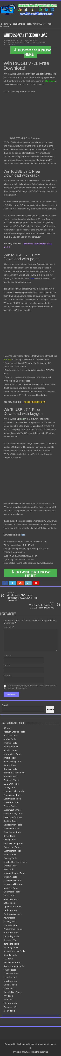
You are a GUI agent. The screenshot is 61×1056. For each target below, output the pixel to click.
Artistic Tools (10, 758)
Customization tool (12, 810)
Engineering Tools (12, 847)
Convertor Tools (11, 802)
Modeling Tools (11, 888)
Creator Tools (10, 806)
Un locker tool (10, 977)
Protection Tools (11, 932)
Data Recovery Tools (13, 813)
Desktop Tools (10, 821)
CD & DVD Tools (11, 784)
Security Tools (10, 955)
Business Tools (10, 776)
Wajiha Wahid (12, 40)
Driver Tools (9, 836)
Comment (9, 627)
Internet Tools (10, 877)
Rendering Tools (11, 944)
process (7, 359)
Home (4, 24)
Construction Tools (12, 799)
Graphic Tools (10, 865)
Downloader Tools (12, 832)
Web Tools (9, 999)
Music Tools (9, 895)
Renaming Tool (11, 940)
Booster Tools (10, 769)
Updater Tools (10, 985)
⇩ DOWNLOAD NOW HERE (32, 52)
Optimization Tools (12, 906)
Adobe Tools (10, 739)
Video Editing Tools (12, 992)
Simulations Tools (12, 962)
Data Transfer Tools (13, 817)
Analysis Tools (10, 743)
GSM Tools (9, 869)
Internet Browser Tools (14, 873)
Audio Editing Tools (13, 761)
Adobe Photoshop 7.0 (35, 402)
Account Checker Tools (14, 732)
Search (5, 705)
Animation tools (11, 746)
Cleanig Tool (9, 787)
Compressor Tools (12, 795)
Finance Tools (10, 854)
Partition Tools (10, 910)
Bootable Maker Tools (20, 24)
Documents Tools (12, 828)
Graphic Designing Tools (15, 862)
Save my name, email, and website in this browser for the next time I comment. (30, 686)
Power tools (9, 918)
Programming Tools (13, 929)
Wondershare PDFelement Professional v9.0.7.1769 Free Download (23, 597)
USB (32, 278)
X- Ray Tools (9, 1011)
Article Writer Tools (12, 754)
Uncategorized (10, 981)
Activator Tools (11, 735)
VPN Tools (8, 996)
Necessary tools (11, 899)
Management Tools (13, 880)
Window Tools (10, 1003)
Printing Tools (10, 921)
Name (7, 655)
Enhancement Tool (12, 851)
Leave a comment (38, 43)
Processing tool (11, 925)
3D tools (7, 728)
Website (7, 675)
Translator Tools (11, 973)
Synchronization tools (14, 966)
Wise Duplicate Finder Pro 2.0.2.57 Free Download (37, 605)
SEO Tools (8, 959)
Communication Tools (14, 791)
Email (7, 665)
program (22, 419)
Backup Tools (10, 765)
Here (22, 535)
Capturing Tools (11, 780)
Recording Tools (11, 936)
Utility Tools (9, 988)
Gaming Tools (10, 858)
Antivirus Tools (10, 750)
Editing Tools (10, 839)
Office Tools (9, 903)
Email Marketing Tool (13, 843)
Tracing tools (10, 970)
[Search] (50, 709)
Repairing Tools (11, 947)
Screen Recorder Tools (14, 951)
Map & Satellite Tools (13, 884)
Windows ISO (10, 1007)
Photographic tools (12, 914)
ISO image (50, 81)
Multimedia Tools (12, 892)
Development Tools (13, 825)
